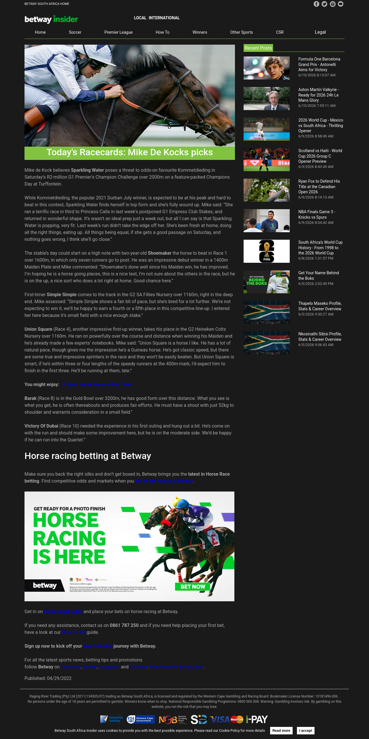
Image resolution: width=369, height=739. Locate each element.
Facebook (71, 667)
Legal (320, 32)
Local (140, 18)
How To (162, 32)
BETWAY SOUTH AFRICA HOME (47, 4)
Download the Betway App (177, 667)
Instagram (109, 667)
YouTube (139, 667)
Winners (200, 32)
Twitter (90, 667)
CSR (280, 32)
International (164, 18)
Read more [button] (281, 731)
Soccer (75, 32)
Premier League (118, 32)
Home (40, 32)
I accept (305, 731)
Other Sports (241, 32)
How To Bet (74, 632)
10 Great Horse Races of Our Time (95, 384)
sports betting (97, 646)
